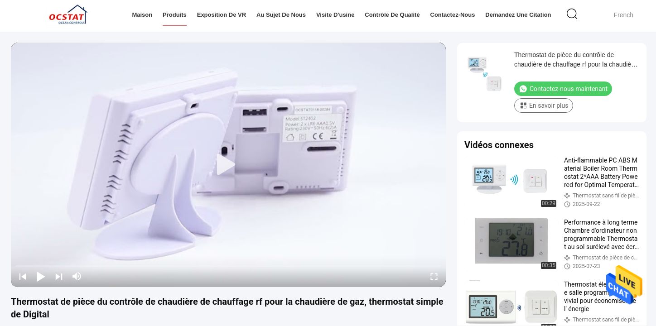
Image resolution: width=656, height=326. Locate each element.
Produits (175, 14)
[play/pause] (41, 276)
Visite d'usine (335, 14)
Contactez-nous (452, 14)
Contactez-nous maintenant (563, 89)
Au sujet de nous (281, 14)
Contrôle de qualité (392, 14)
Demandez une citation (518, 14)
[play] (228, 164)
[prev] (23, 276)
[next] (59, 276)
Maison (142, 14)
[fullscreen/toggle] (434, 276)
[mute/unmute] (77, 276)
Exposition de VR (221, 14)
